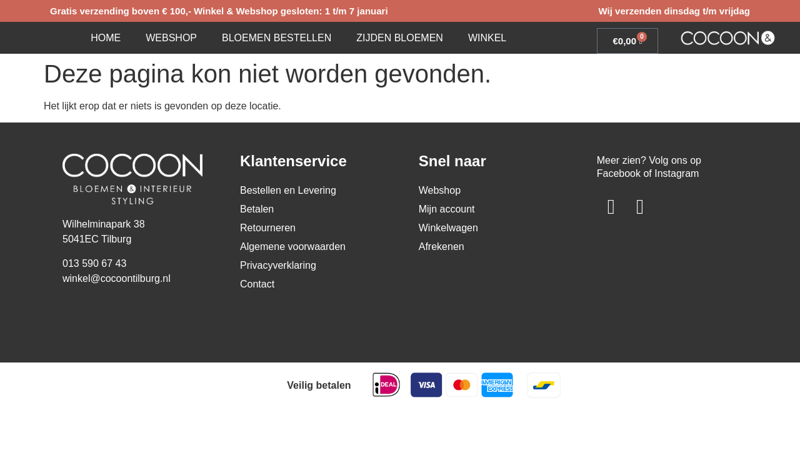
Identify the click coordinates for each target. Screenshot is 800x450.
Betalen (257, 209)
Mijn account (447, 209)
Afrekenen (441, 246)
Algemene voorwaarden (293, 246)
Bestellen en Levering (288, 190)
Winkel (487, 37)
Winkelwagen (448, 227)
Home (106, 37)
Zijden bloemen (399, 37)
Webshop (171, 37)
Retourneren (268, 227)
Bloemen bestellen (276, 37)
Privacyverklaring (278, 265)
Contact (257, 284)
